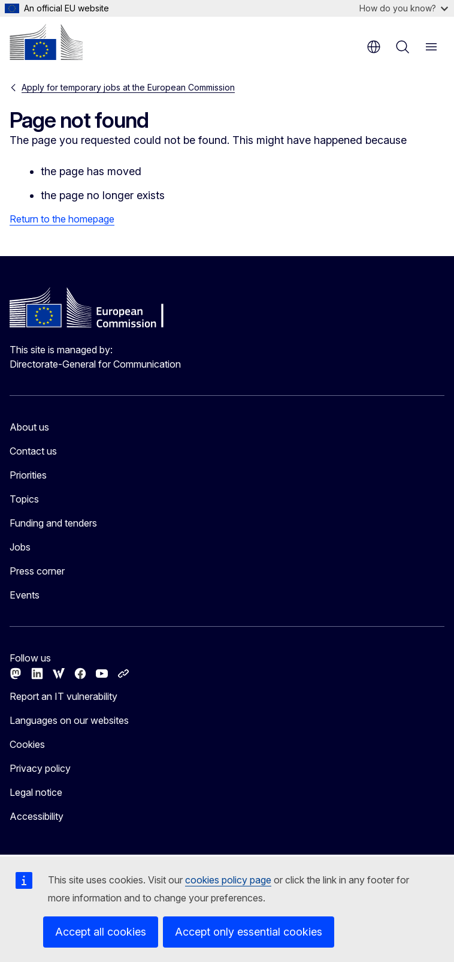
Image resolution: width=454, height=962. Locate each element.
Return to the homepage (62, 219)
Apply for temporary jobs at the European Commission (128, 87)
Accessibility (36, 816)
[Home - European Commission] (46, 42)
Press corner (37, 571)
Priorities (28, 475)
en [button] (374, 47)
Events (25, 595)
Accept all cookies (100, 931)
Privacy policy (40, 768)
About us (29, 427)
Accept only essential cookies (248, 931)
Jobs (20, 547)
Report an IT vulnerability (63, 696)
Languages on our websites (69, 720)
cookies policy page (228, 880)
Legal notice (36, 792)
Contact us (33, 451)
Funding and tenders (53, 523)
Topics (24, 499)
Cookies (27, 744)
